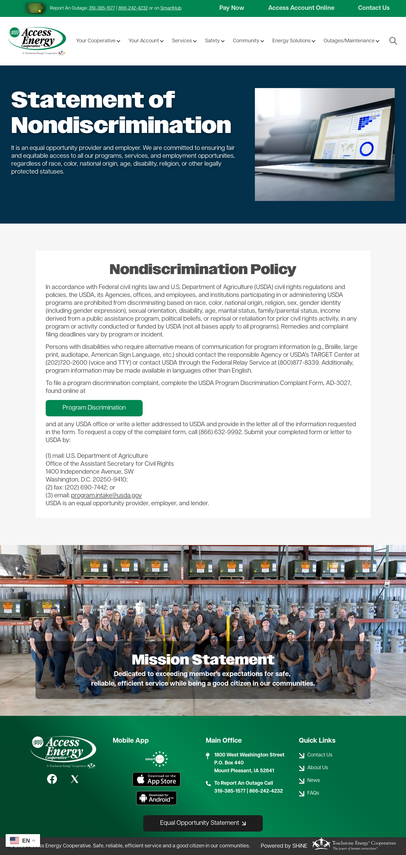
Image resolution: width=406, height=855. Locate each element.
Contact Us (374, 8)
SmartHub (171, 8)
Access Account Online (301, 8)
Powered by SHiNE (284, 846)
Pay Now (231, 8)
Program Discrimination (94, 408)
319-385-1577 (102, 8)
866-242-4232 (133, 8)
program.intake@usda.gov (106, 496)
